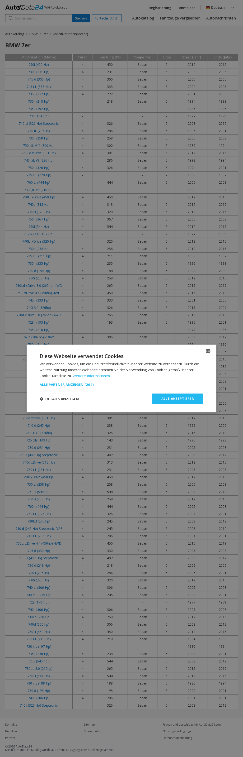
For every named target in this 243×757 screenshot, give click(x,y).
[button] (121, 384)
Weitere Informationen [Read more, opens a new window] (91, 375)
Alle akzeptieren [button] (177, 398)
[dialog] (121, 378)
